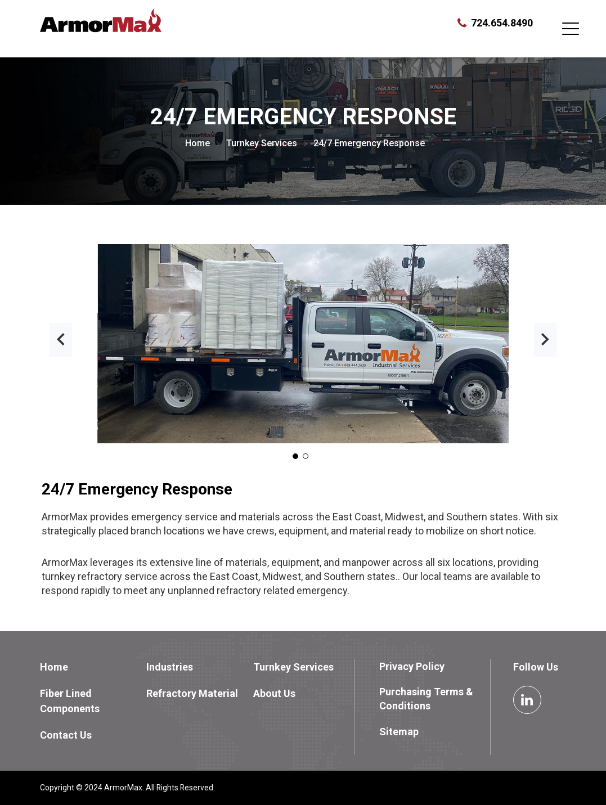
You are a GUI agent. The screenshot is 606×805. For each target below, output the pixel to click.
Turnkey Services (261, 143)
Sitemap (399, 731)
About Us (274, 693)
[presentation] (61, 340)
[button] (295, 456)
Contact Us (66, 735)
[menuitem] (92, 666)
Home (197, 143)
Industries (169, 667)
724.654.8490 (502, 23)
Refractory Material (192, 693)
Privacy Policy (412, 666)
